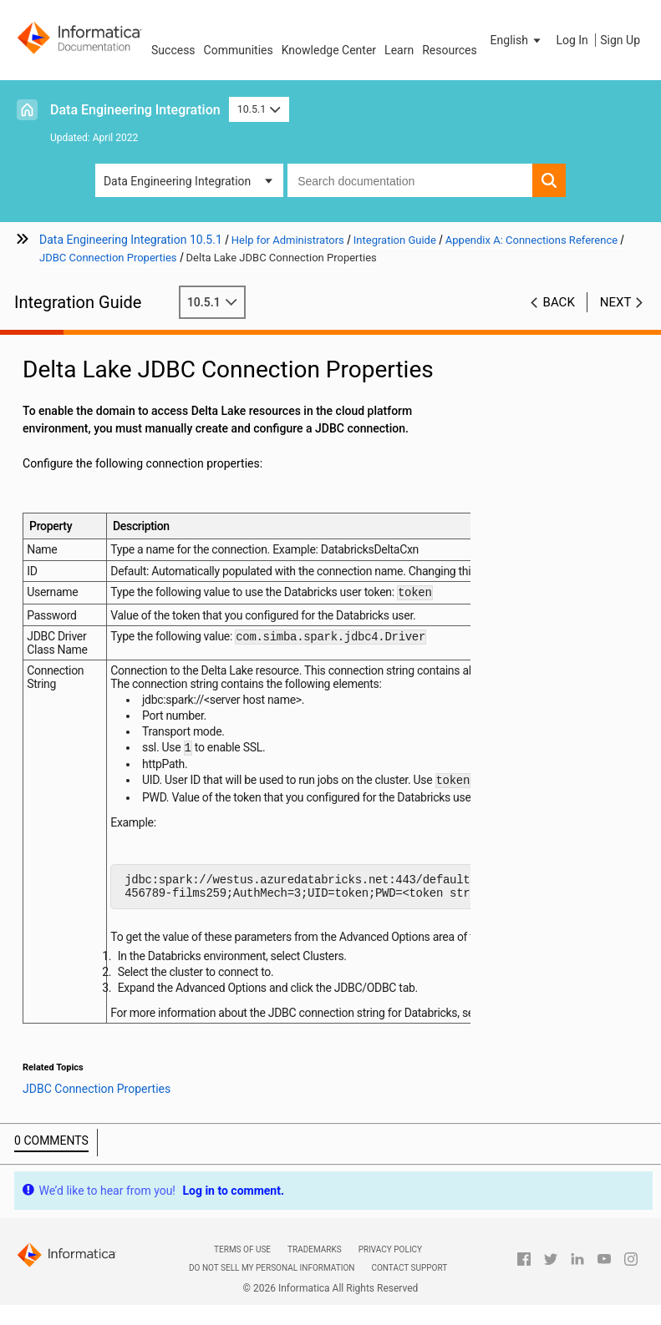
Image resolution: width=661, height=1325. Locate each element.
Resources (449, 50)
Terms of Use (242, 1262)
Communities (238, 50)
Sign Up (620, 40)
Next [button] (616, 302)
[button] (517, 40)
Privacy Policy (390, 1262)
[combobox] (409, 180)
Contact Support (409, 1280)
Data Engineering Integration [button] (177, 181)
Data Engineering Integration (135, 110)
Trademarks (314, 1262)
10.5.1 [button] (259, 109)
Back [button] (559, 302)
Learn (399, 50)
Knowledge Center (329, 50)
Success (173, 50)
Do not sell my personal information (271, 1280)
